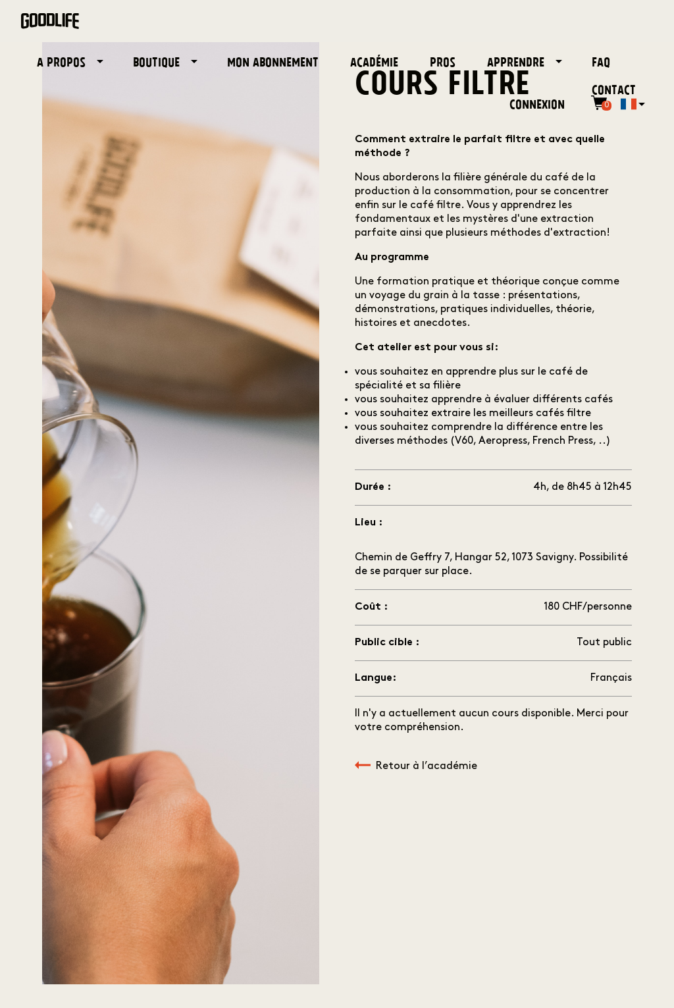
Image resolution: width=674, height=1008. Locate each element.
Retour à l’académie (416, 766)
